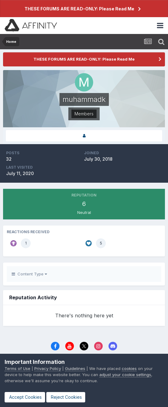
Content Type (29, 273)
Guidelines (75, 368)
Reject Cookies (66, 397)
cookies (129, 368)
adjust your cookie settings (125, 374)
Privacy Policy (47, 368)
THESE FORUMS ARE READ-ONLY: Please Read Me (79, 8)
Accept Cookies (25, 397)
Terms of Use (17, 368)
